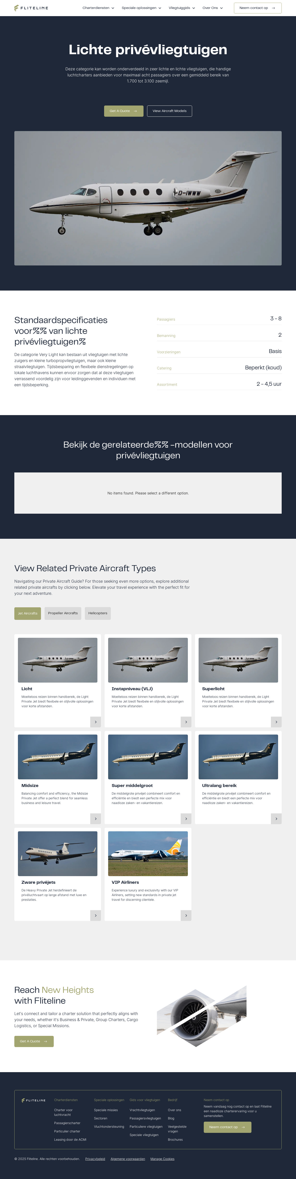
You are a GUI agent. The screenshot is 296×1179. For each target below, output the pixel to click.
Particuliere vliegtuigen (146, 1126)
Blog (171, 1118)
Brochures (175, 1139)
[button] (98, 8)
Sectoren (100, 1118)
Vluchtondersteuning (109, 1126)
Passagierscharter (67, 1123)
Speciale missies (106, 1110)
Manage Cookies (162, 1159)
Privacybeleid (95, 1159)
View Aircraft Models (170, 111)
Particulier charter (67, 1131)
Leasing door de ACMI (70, 1139)
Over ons (174, 1110)
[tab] (27, 613)
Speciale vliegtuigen (144, 1135)
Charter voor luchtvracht (63, 1112)
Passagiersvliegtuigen (145, 1118)
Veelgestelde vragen (177, 1129)
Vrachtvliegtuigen (142, 1110)
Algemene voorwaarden (128, 1159)
